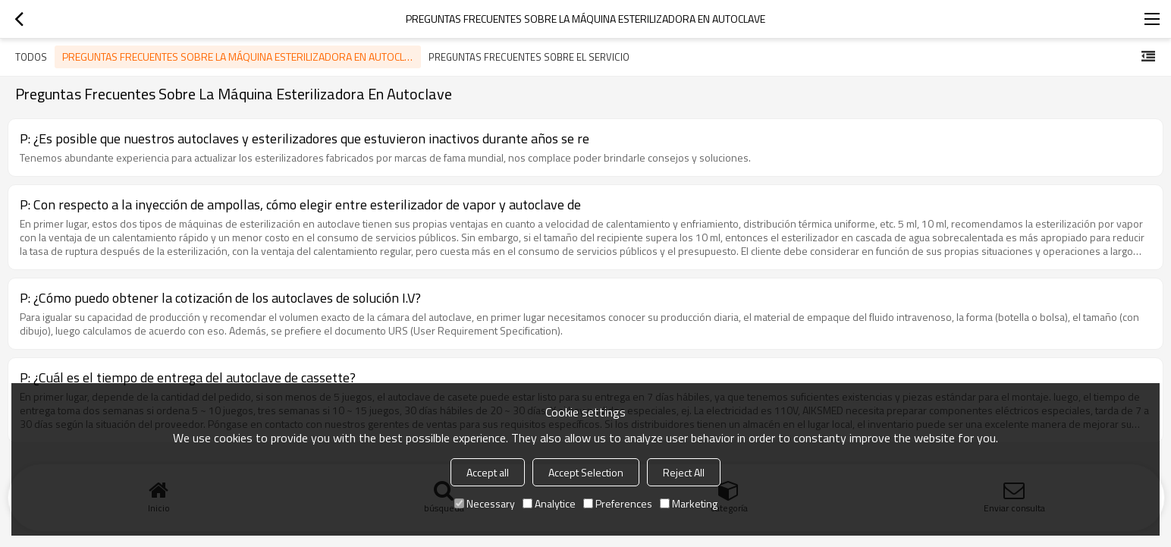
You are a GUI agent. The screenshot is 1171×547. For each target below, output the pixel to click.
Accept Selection (585, 472)
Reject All (684, 472)
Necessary (484, 503)
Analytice (549, 503)
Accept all (487, 472)
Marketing (688, 503)
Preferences (617, 503)
